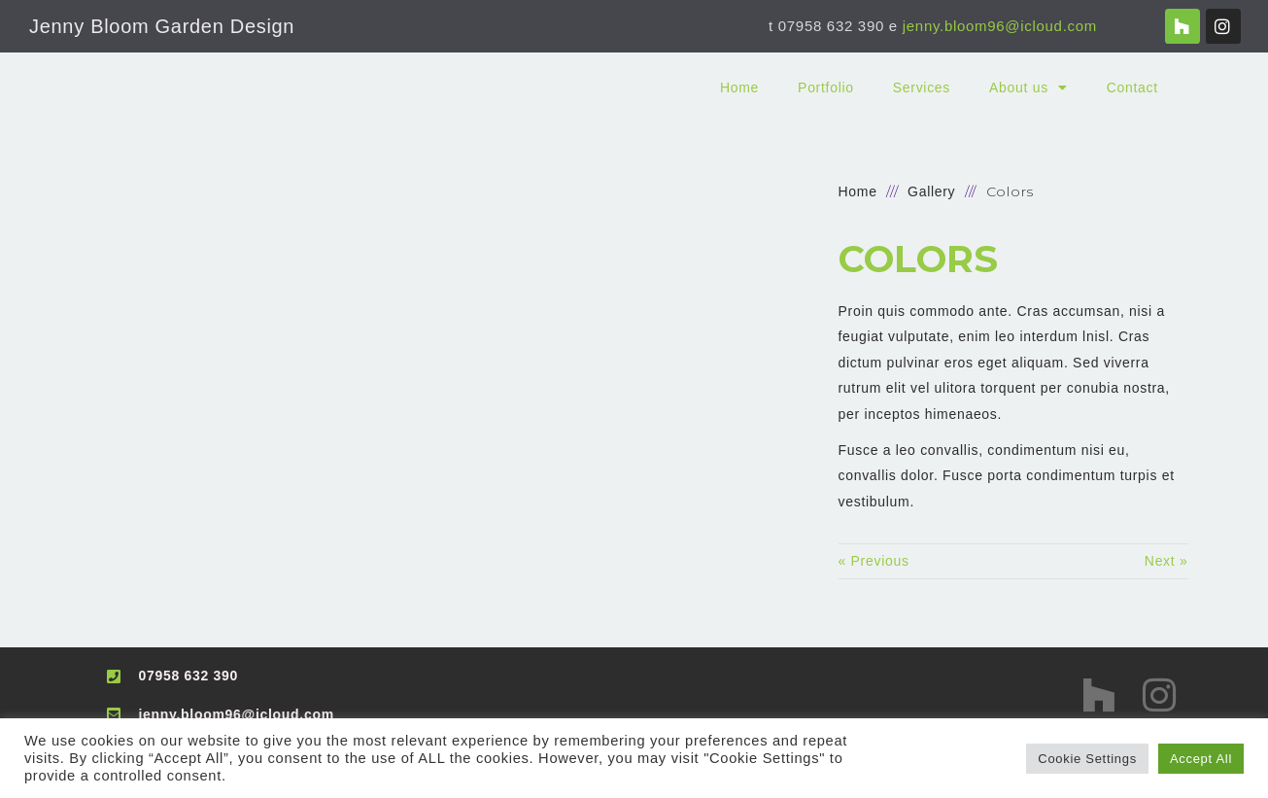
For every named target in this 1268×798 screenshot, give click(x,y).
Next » (1166, 561)
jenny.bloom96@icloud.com (1000, 25)
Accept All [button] (1201, 758)
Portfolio (826, 87)
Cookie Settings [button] (1087, 758)
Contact (1132, 87)
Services (921, 87)
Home (739, 87)
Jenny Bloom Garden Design (161, 26)
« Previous (874, 561)
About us (1028, 87)
